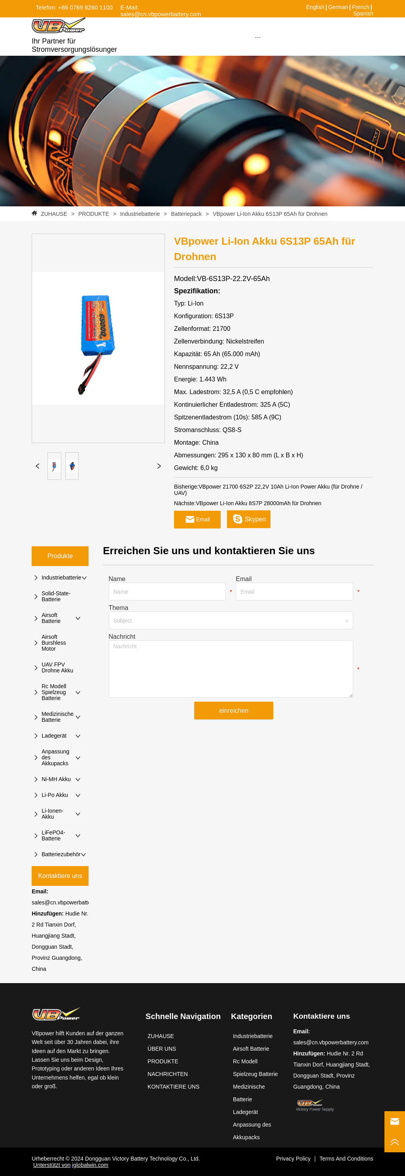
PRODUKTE (94, 214)
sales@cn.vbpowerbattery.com (69, 902)
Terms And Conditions (346, 1158)
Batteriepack (186, 214)
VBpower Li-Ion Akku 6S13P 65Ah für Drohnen (269, 214)
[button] (258, 37)
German (338, 7)
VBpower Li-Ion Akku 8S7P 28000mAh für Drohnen (258, 503)
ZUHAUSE (54, 214)
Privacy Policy (293, 1158)
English (315, 7)
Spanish (363, 13)
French (360, 7)
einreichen (233, 710)
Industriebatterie (140, 214)
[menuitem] (257, 37)
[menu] (257, 37)
